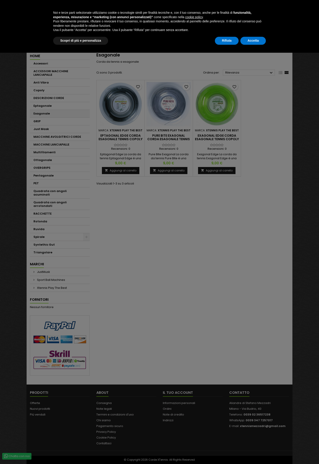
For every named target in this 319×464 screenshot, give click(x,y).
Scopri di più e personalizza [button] (80, 452)
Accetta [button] (253, 452)
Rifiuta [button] (227, 452)
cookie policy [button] (194, 428)
